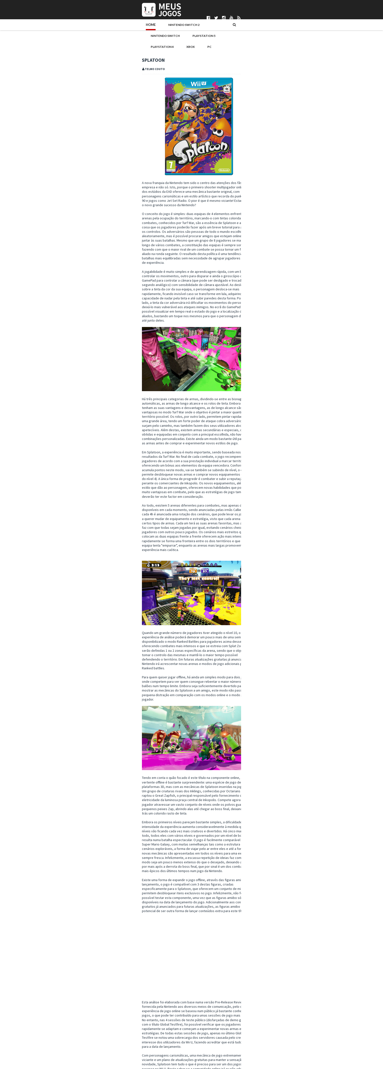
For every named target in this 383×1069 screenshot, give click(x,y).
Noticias (279, 456)
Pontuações (63, 1029)
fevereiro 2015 (263, 645)
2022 (252, 503)
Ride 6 (272, 174)
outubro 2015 (262, 553)
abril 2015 (259, 635)
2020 (252, 513)
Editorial (284, 441)
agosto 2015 (261, 563)
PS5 (313, 456)
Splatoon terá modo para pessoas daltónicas (284, 607)
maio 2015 (259, 578)
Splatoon (84, 992)
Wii (296, 464)
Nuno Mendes (157, 1049)
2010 (252, 675)
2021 (252, 508)
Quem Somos (64, 1025)
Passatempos (254, 464)
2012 (252, 665)
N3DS (264, 456)
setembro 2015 (263, 558)
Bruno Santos (157, 1025)
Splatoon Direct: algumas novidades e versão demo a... (289, 614)
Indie (268, 448)
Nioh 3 (272, 260)
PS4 (302, 456)
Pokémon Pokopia (282, 304)
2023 (252, 498)
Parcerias (61, 1033)
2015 (252, 538)
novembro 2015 (264, 548)
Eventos (303, 441)
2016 (252, 533)
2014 (252, 655)
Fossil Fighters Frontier (268, 582)
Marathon (276, 217)
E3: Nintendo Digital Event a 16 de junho (279, 597)
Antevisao (300, 433)
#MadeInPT (252, 433)
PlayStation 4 (201, 29)
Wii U (97, 992)
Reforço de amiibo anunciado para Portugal (282, 587)
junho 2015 (260, 573)
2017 (252, 528)
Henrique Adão (158, 1041)
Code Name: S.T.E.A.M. (267, 630)
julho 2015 (259, 568)
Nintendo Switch (133, 29)
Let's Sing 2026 (279, 282)
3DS (268, 433)
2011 (252, 670)
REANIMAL (275, 195)
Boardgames (254, 441)
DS (270, 441)
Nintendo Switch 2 (93, 29)
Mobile (250, 456)
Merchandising (312, 448)
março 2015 (260, 640)
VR (287, 464)
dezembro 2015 (264, 543)
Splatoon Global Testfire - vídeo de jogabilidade (286, 602)
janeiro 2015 (261, 650)
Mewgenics (276, 326)
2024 (252, 493)
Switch (274, 464)
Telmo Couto (156, 1062)
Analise (71, 992)
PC (240, 29)
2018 (252, 523)
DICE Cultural (156, 1033)
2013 (252, 660)
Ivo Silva (153, 1045)
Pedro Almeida (158, 1058)
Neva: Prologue (280, 239)
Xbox (225, 29)
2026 (252, 483)
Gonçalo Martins (158, 1037)
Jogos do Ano (286, 448)
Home (63, 29)
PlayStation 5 (169, 29)
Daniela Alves (156, 1029)
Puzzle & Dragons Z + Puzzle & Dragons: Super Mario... (285, 623)
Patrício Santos (158, 1053)
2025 (252, 489)
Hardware (252, 448)
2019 (252, 518)
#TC (60, 992)
